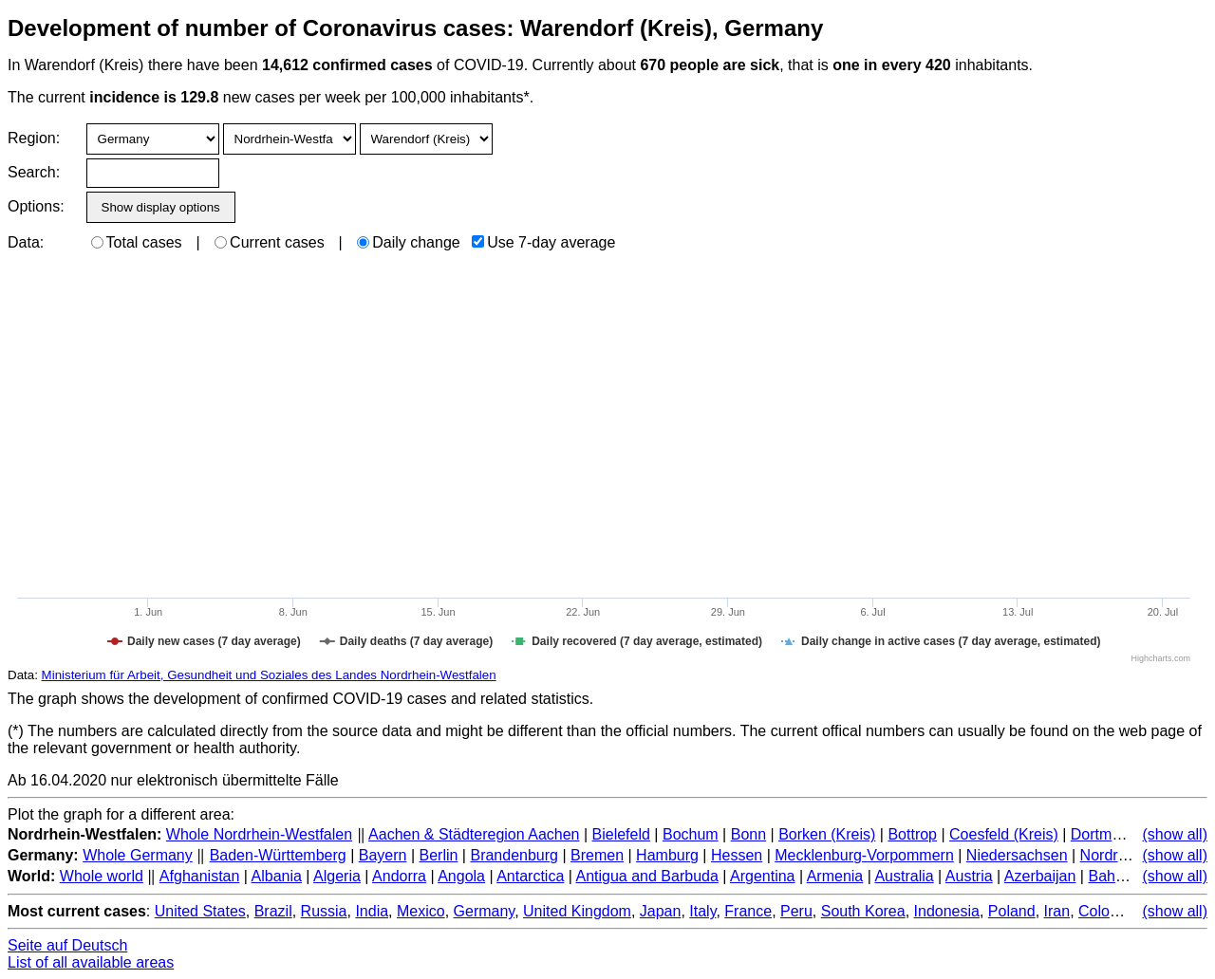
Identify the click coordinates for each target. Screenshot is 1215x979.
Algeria (337, 876)
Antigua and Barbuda (646, 876)
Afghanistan (199, 876)
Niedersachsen (1017, 855)
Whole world (101, 876)
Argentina (762, 876)
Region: (34, 138)
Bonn (748, 834)
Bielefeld (621, 834)
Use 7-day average (543, 242)
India (371, 911)
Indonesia (947, 911)
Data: (26, 242)
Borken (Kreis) (826, 834)
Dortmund (1104, 834)
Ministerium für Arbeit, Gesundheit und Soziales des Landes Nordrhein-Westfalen (269, 675)
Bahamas (1120, 876)
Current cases (270, 242)
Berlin (439, 855)
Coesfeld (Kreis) (1003, 834)
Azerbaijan (1040, 876)
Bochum (691, 834)
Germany (484, 911)
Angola (461, 876)
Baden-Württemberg (278, 855)
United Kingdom (577, 911)
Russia (324, 911)
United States (200, 911)
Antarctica (530, 876)
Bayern (383, 855)
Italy (702, 911)
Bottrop (912, 834)
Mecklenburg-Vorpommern (864, 855)
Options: (36, 206)
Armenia (835, 876)
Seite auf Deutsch (67, 945)
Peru (796, 911)
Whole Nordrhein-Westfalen (259, 834)
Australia (903, 876)
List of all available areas (91, 962)
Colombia (1110, 911)
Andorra (399, 876)
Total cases (136, 242)
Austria (969, 876)
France (748, 911)
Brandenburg (514, 855)
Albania (277, 876)
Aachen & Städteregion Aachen (473, 834)
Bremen (597, 855)
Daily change (408, 242)
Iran (1057, 911)
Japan (661, 911)
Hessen (736, 855)
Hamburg (667, 855)
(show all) (1175, 834)
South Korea (863, 911)
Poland (1012, 911)
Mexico (421, 911)
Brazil (273, 911)
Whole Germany (138, 855)
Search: (34, 172)
